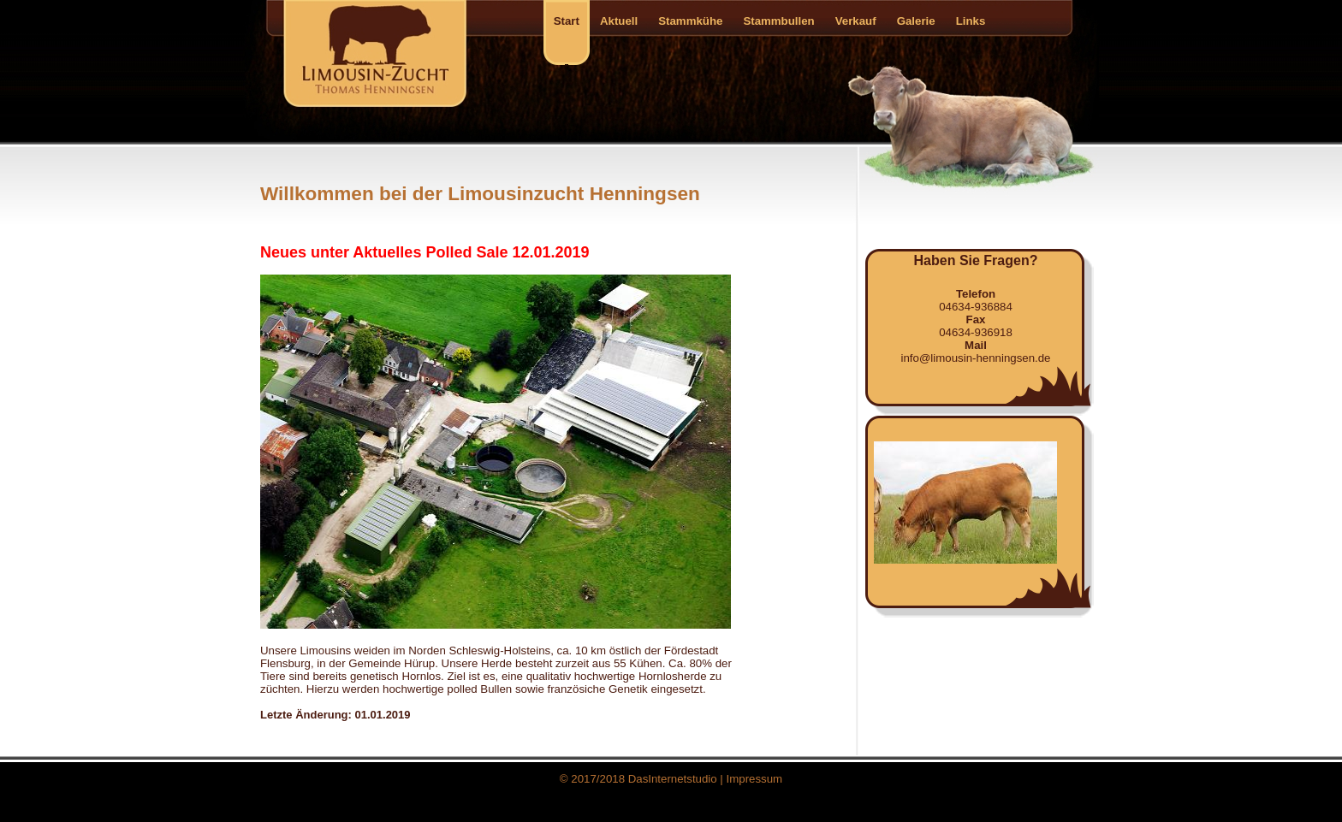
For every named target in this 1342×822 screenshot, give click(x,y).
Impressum (755, 778)
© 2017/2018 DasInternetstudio (638, 778)
